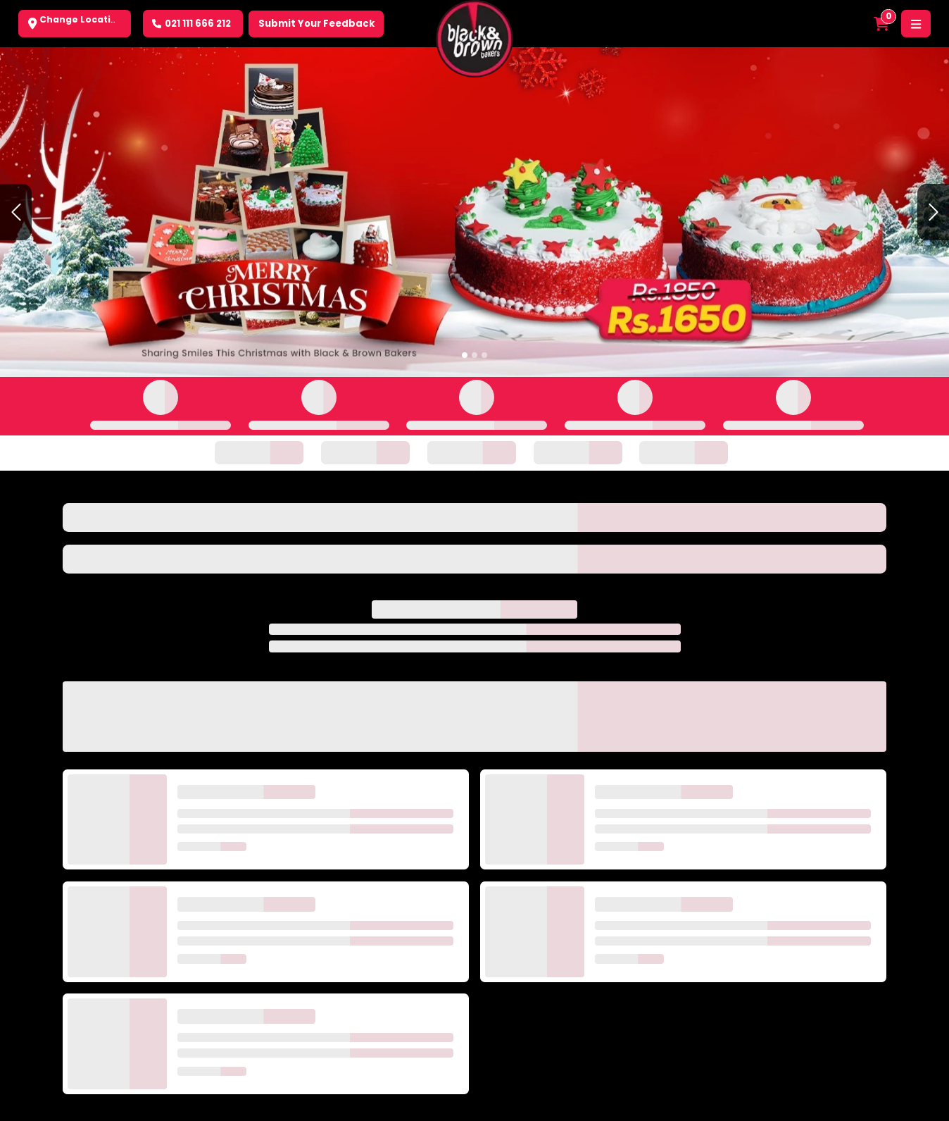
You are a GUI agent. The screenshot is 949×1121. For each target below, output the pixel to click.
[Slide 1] (464, 355)
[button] (16, 211)
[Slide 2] (474, 355)
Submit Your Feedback (316, 23)
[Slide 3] (484, 355)
